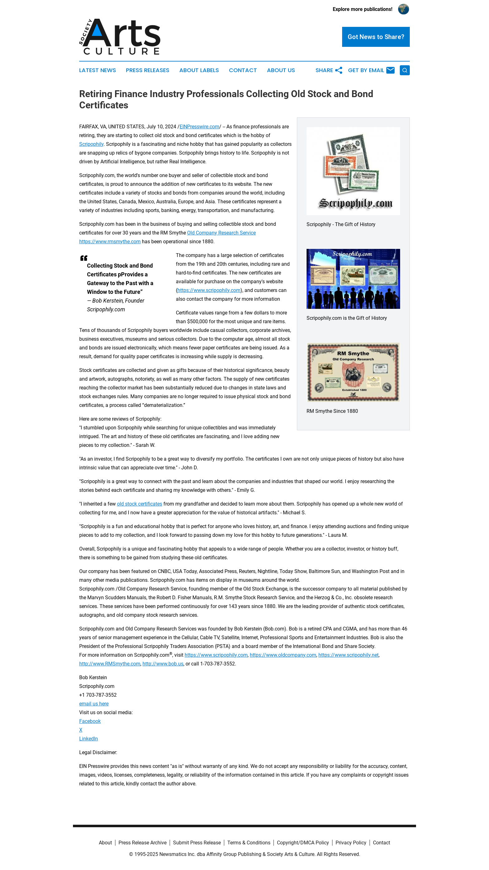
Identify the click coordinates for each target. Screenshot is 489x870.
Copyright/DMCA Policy (303, 843)
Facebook (90, 721)
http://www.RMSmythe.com (109, 664)
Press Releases (147, 70)
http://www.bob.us (163, 664)
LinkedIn (88, 739)
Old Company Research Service (221, 233)
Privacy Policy (351, 843)
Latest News (97, 70)
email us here (94, 704)
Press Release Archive (143, 843)
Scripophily (91, 144)
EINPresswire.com (199, 127)
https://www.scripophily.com (208, 290)
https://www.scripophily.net (348, 655)
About (105, 843)
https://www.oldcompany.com (283, 655)
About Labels (199, 70)
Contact (243, 70)
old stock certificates (139, 504)
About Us (281, 70)
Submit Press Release (197, 843)
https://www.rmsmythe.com (110, 242)
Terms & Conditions (248, 843)
